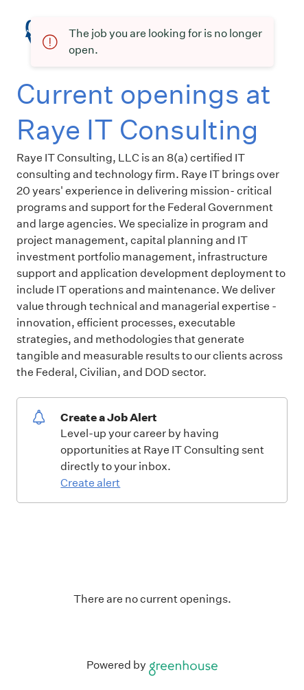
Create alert (90, 482)
